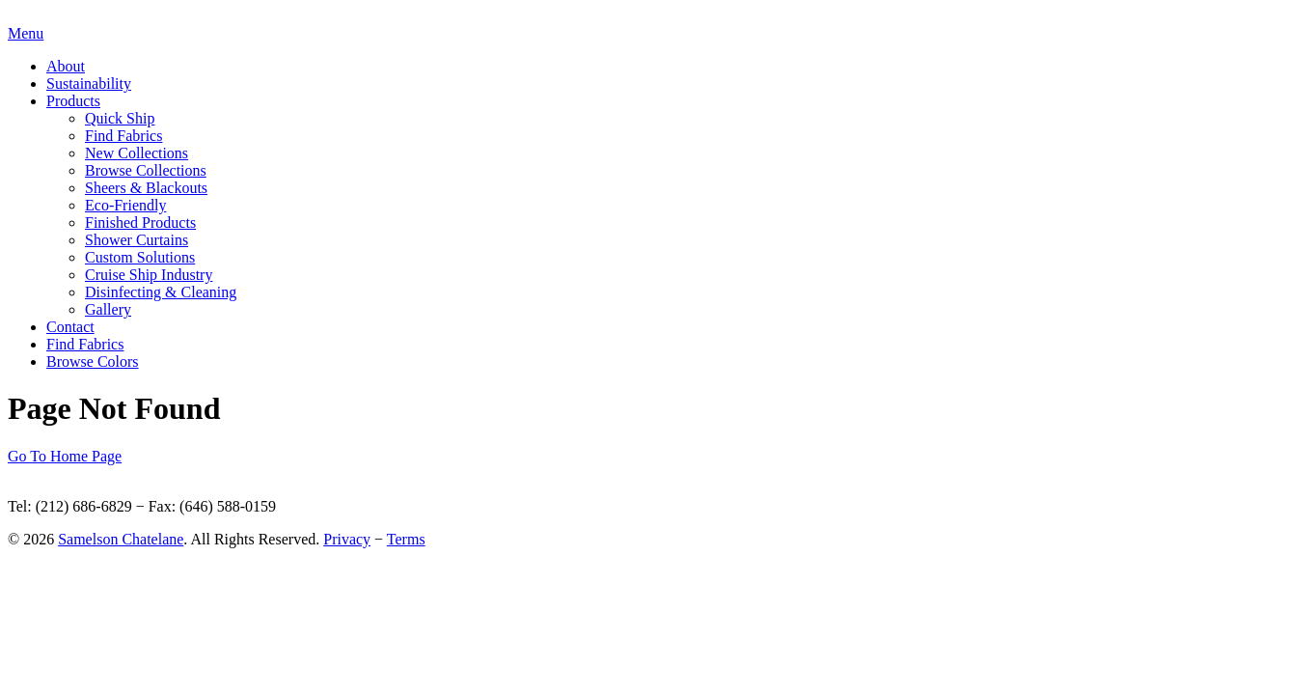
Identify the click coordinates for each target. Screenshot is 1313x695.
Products (73, 101)
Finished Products (140, 222)
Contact (70, 327)
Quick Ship (119, 118)
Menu (25, 33)
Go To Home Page (65, 456)
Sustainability (88, 83)
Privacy (346, 539)
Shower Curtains (136, 240)
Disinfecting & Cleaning (160, 292)
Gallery (108, 309)
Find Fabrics (123, 135)
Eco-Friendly (125, 205)
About (65, 66)
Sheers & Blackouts (146, 188)
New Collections (136, 153)
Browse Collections (145, 170)
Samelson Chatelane (120, 539)
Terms (406, 539)
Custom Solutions (140, 257)
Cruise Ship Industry (148, 274)
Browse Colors (92, 361)
